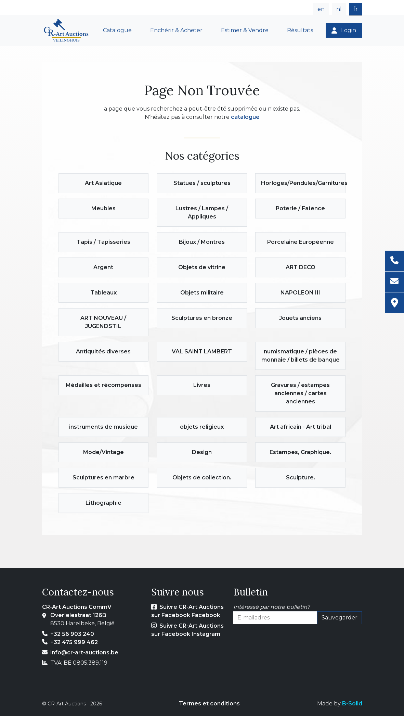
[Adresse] (394, 302)
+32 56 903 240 (72, 634)
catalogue (245, 117)
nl (339, 9)
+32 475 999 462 (74, 642)
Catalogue (117, 30)
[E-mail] (394, 282)
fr (355, 9)
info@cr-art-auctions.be (84, 652)
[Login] (344, 30)
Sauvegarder (339, 617)
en (321, 9)
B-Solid (352, 703)
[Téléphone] (394, 261)
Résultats (300, 30)
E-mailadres (249, 628)
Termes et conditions (209, 703)
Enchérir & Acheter (176, 30)
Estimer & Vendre (245, 30)
